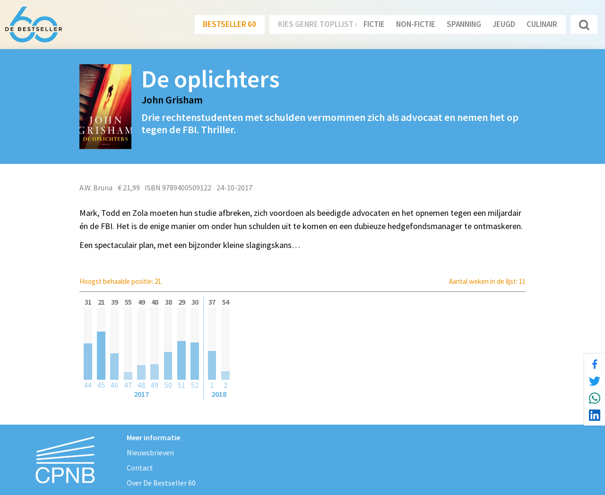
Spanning (464, 24)
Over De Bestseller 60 (161, 482)
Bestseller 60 (229, 24)
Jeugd (504, 24)
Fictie (374, 24)
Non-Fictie (415, 24)
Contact (140, 467)
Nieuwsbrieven (150, 452)
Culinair (542, 24)
